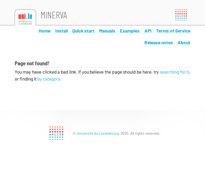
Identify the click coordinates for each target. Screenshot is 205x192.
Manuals (107, 30)
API (148, 30)
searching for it (174, 71)
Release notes (158, 42)
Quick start (83, 30)
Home (44, 30)
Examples (130, 30)
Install (61, 30)
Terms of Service (173, 30)
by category (48, 78)
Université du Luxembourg (98, 133)
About (184, 42)
